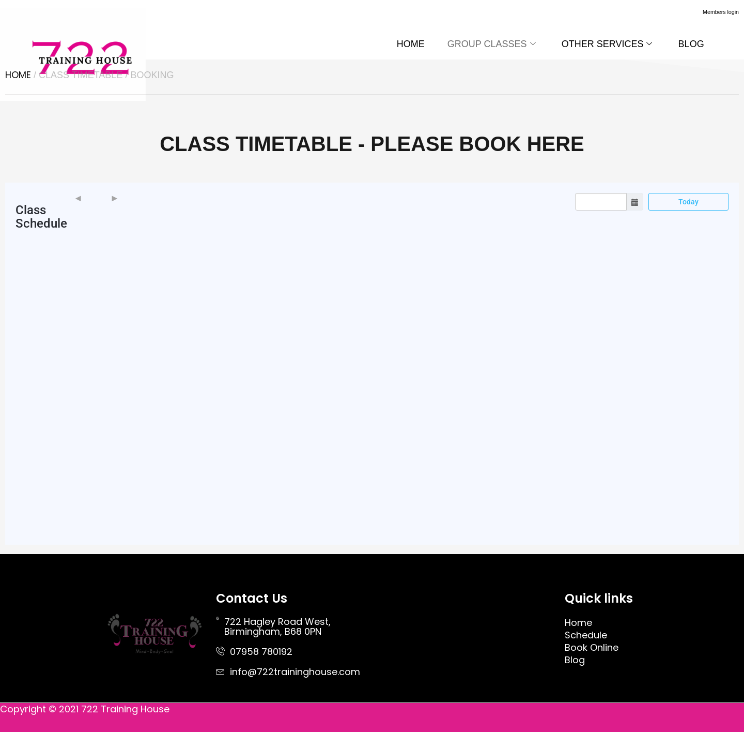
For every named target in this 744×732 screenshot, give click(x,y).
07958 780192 (261, 651)
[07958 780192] (220, 651)
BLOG (690, 44)
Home (18, 74)
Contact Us (251, 598)
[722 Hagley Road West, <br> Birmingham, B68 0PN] (217, 618)
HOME (400, 44)
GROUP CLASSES (484, 44)
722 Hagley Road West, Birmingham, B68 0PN (277, 626)
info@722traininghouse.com (295, 671)
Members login (712, 11)
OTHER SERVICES (602, 44)
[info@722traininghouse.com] (220, 671)
